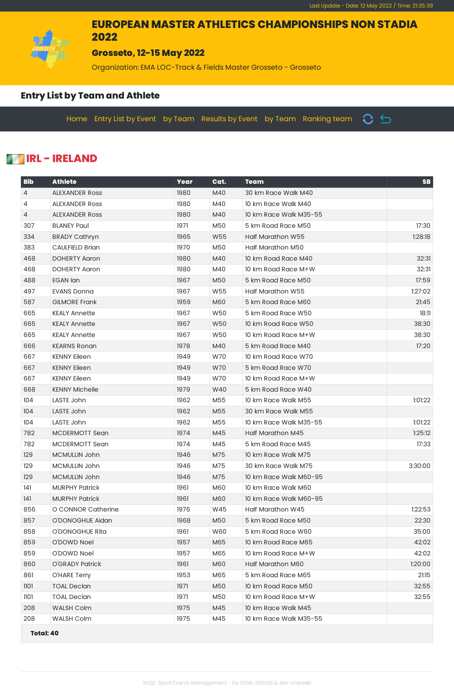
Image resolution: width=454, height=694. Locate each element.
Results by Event (229, 119)
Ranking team (327, 119)
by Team (178, 119)
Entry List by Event (125, 119)
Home (77, 119)
